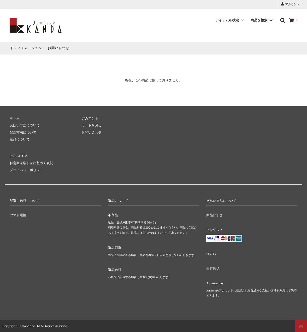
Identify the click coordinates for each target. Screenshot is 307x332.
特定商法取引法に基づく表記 (31, 163)
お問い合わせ (58, 48)
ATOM (22, 156)
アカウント (292, 4)
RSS (13, 156)
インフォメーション (26, 48)
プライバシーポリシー (26, 170)
